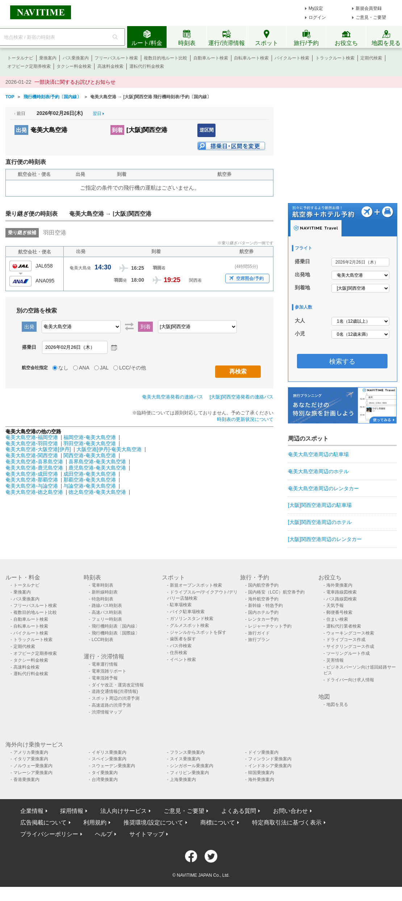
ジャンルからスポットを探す (198, 632)
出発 (21, 130)
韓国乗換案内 (261, 772)
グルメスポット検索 (189, 625)
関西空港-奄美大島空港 (89, 455)
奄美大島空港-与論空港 (31, 486)
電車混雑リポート (109, 671)
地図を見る (337, 704)
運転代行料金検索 (146, 66)
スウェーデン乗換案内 (113, 765)
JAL (104, 368)
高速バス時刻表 (107, 612)
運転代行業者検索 (343, 626)
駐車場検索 (181, 604)
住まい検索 (337, 619)
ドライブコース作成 (345, 639)
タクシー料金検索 (73, 66)
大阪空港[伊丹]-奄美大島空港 (109, 449)
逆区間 (207, 130)
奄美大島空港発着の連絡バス (172, 397)
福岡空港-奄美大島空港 (89, 437)
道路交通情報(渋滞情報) (115, 691)
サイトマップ (146, 834)
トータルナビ (20, 58)
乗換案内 (47, 58)
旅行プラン (259, 639)
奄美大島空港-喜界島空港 (34, 461)
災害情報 (335, 660)
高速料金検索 (110, 66)
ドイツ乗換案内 (263, 752)
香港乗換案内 (26, 779)
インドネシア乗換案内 (270, 765)
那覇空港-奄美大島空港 (89, 480)
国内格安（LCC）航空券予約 (276, 592)
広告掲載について (43, 822)
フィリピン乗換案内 (189, 772)
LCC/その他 (132, 368)
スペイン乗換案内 (109, 758)
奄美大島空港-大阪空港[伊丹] (38, 449)
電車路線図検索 (341, 592)
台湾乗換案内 (105, 779)
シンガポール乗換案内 (191, 765)
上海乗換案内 (183, 779)
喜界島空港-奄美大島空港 (97, 461)
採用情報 (71, 811)
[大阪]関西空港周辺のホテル (320, 522)
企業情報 (31, 811)
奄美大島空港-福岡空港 (31, 437)
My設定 (316, 8)
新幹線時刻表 (105, 592)
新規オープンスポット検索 (196, 585)
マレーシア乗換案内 (33, 772)
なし (63, 368)
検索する (342, 361)
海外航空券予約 (263, 599)
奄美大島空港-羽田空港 (31, 443)
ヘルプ (103, 834)
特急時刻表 (102, 599)
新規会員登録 (369, 8)
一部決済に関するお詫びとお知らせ (75, 82)
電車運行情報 (105, 664)
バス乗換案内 (76, 58)
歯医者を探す (183, 638)
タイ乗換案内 (105, 772)
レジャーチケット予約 (270, 626)
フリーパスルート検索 (116, 58)
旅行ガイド (259, 633)
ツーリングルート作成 (348, 653)
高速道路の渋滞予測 (111, 705)
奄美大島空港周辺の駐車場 (318, 454)
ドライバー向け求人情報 (350, 679)
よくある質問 (238, 811)
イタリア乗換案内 (30, 758)
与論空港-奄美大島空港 (89, 486)
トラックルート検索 (335, 58)
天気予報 (335, 605)
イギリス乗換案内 (109, 752)
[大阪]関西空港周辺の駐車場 (320, 505)
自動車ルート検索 (210, 58)
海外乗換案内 (339, 585)
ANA (84, 368)
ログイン (317, 17)
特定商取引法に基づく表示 (287, 822)
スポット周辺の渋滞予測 (115, 698)
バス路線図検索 (341, 599)
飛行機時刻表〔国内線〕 (115, 626)
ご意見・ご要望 (371, 17)
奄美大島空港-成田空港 (31, 474)
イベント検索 (183, 659)
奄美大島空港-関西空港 (31, 455)
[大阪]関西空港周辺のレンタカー (325, 539)
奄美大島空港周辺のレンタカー (323, 488)
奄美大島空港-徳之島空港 (34, 492)
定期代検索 (371, 58)
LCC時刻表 (102, 639)
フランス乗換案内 (187, 752)
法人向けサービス (123, 811)
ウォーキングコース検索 (350, 633)
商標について (217, 822)
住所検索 (178, 652)
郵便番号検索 (339, 612)
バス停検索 (181, 645)
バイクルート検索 (292, 58)
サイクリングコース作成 (350, 646)
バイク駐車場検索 (187, 611)
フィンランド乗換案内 (270, 758)
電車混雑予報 (105, 678)
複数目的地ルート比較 (165, 58)
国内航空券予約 (263, 585)
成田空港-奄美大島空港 (89, 474)
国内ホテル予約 (263, 612)
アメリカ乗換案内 (30, 752)
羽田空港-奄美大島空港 (89, 443)
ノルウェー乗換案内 (33, 765)
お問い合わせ (290, 811)
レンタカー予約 (263, 619)
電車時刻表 (102, 585)
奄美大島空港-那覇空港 (31, 480)
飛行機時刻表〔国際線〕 (115, 633)
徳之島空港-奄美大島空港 (97, 492)
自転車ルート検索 (251, 58)
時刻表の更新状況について (245, 419)
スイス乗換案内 (185, 758)
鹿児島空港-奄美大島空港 (97, 468)
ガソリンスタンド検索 (191, 618)
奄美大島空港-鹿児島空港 (34, 468)
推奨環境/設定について (153, 822)
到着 (117, 130)
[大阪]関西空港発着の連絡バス (241, 397)
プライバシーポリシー (49, 834)
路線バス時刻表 (107, 605)
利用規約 (94, 822)
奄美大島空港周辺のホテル (318, 471)
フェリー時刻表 (107, 619)
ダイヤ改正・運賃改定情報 (118, 684)
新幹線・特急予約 (265, 605)
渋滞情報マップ (107, 712)
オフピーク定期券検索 (29, 66)
